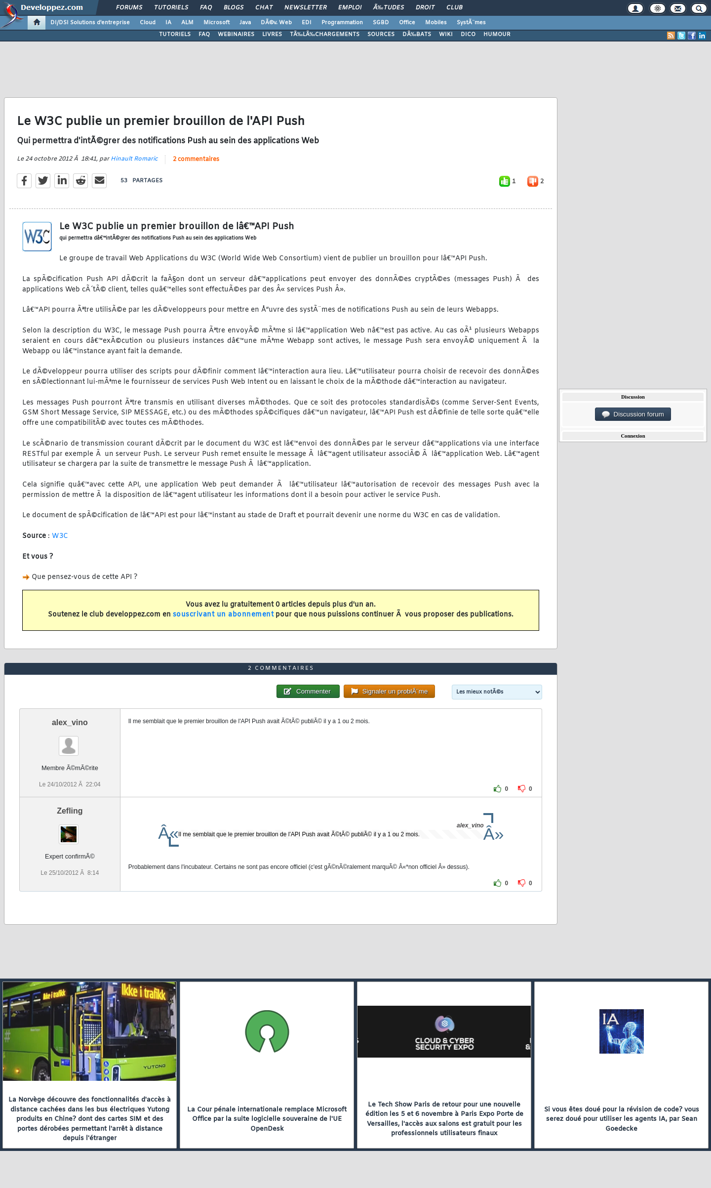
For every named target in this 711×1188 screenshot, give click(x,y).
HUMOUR (497, 34)
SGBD (381, 22)
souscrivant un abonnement (223, 614)
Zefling (69, 811)
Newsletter (305, 8)
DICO (468, 34)
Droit (425, 8)
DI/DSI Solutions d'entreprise (90, 22)
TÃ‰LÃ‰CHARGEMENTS (324, 34)
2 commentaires (196, 160)
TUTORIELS (175, 34)
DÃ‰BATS (416, 34)
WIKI (446, 34)
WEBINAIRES (236, 34)
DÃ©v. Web (276, 22)
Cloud (148, 22)
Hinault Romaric (134, 159)
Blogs (233, 8)
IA (168, 22)
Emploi (349, 8)
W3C (60, 536)
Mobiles (436, 22)
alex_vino (70, 722)
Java (245, 22)
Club (454, 8)
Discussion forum (633, 414)
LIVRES (272, 34)
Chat (264, 8)
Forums (129, 8)
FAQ (206, 8)
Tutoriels (171, 8)
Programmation (342, 22)
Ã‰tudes (388, 8)
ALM (187, 22)
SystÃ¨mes (471, 22)
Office (407, 22)
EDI (307, 22)
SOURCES (381, 34)
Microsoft (216, 22)
